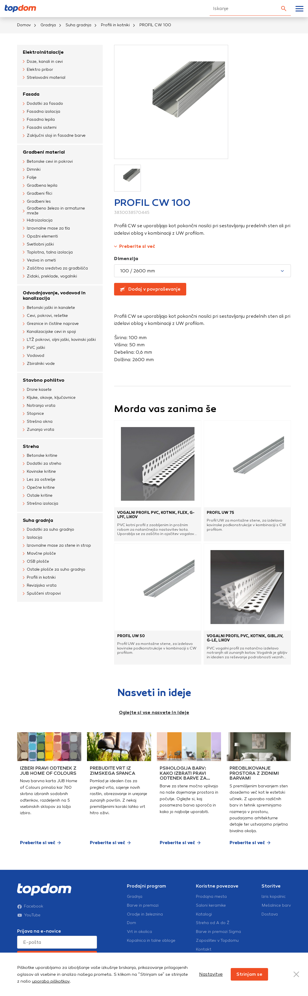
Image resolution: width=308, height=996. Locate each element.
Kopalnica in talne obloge (151, 940)
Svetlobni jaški (38, 244)
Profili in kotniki (115, 25)
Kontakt (203, 949)
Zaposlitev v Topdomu (217, 940)
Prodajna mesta (211, 896)
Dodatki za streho (42, 463)
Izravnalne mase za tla (46, 228)
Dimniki (31, 169)
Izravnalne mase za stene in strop (57, 545)
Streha (31, 446)
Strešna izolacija (40, 503)
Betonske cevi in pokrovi (48, 161)
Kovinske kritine (39, 471)
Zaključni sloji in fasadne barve (54, 135)
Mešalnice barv (276, 905)
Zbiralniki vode (39, 363)
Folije (30, 177)
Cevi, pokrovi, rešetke (45, 315)
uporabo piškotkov (51, 981)
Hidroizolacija (37, 220)
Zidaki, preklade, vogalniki (50, 276)
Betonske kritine (40, 455)
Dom (131, 923)
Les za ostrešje (39, 479)
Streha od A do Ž (213, 923)
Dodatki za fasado (43, 103)
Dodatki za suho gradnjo (48, 529)
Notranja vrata (39, 406)
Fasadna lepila (39, 119)
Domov (24, 25)
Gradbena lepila (40, 185)
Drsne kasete (37, 390)
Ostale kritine (37, 495)
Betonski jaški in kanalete (49, 307)
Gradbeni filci (37, 193)
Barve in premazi (143, 905)
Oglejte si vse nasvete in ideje (154, 712)
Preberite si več (134, 246)
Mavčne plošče (39, 553)
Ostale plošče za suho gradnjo (54, 569)
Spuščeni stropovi (42, 593)
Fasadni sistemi (39, 127)
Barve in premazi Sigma (218, 931)
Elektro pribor (38, 69)
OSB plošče (36, 561)
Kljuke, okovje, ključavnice (49, 398)
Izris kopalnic (274, 896)
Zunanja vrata (38, 429)
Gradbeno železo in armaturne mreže (54, 211)
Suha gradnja (78, 25)
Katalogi (204, 914)
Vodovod (33, 355)
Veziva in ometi (39, 260)
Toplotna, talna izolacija (48, 252)
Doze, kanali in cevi (43, 61)
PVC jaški (34, 347)
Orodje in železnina (145, 914)
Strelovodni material (44, 77)
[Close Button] (296, 974)
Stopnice (33, 414)
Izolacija (32, 537)
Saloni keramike (211, 905)
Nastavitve (211, 974)
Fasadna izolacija (41, 111)
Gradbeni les (37, 201)
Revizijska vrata (39, 585)
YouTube (28, 915)
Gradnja (48, 25)
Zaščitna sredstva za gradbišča (55, 268)
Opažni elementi (40, 236)
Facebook (30, 906)
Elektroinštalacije (43, 52)
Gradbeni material (44, 152)
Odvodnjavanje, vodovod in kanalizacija (54, 295)
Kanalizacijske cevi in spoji (49, 331)
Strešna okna (37, 421)
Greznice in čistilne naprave (51, 323)
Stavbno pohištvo (43, 380)
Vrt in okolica (139, 931)
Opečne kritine (39, 487)
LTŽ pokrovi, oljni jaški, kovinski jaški (59, 339)
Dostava (270, 914)
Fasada (31, 94)
